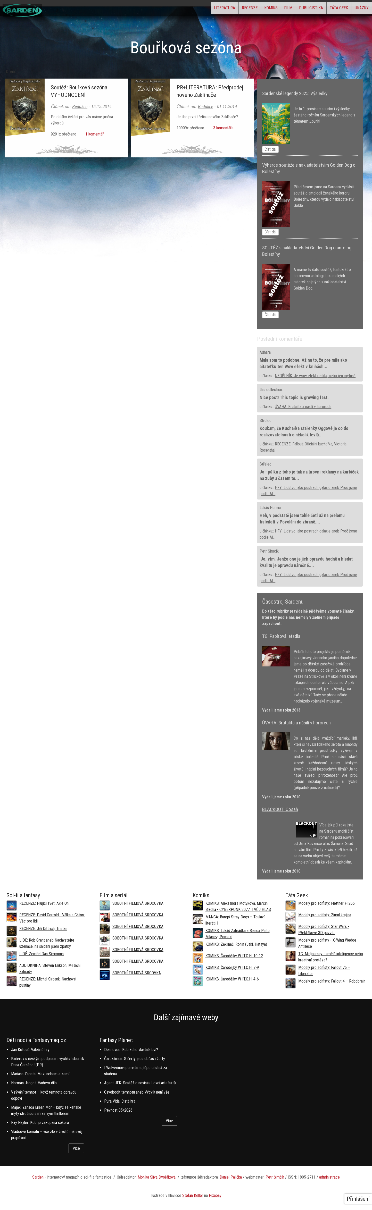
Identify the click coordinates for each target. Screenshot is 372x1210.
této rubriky (278, 611)
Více (76, 1148)
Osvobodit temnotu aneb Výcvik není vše (136, 1092)
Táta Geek (328, 9)
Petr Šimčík (275, 1177)
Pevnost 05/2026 (118, 1110)
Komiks (240, 9)
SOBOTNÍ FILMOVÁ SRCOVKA (136, 972)
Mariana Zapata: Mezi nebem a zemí (40, 1073)
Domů (11, 71)
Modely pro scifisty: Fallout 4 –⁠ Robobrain (331, 981)
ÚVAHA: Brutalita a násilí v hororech (303, 406)
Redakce (79, 106)
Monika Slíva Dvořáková (157, 1177)
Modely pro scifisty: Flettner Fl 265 (326, 903)
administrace (329, 1177)
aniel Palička (232, 1177)
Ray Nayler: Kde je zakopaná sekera (40, 1122)
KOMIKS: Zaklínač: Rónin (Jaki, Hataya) (236, 944)
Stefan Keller (192, 1195)
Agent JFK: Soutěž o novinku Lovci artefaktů (140, 1082)
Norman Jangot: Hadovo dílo (34, 1082)
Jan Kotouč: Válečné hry (30, 1049)
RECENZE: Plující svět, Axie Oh (44, 903)
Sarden (38, 1177)
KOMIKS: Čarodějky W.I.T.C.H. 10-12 (234, 955)
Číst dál (270, 149)
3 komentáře (222, 127)
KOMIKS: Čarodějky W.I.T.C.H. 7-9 (232, 967)
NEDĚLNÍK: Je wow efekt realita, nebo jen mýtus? (315, 375)
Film (264, 9)
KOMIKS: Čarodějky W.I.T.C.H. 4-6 (232, 979)
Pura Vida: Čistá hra (119, 1101)
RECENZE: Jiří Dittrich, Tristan (43, 928)
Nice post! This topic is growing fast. (294, 397)
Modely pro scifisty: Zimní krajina (324, 914)
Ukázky (358, 9)
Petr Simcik (269, 551)
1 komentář (93, 134)
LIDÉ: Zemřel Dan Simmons (41, 953)
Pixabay (215, 1195)
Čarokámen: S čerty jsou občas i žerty (134, 1058)
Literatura (180, 9)
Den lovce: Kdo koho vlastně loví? (131, 1049)
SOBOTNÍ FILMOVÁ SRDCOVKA (137, 903)
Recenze (212, 9)
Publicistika (294, 9)
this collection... (272, 389)
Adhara (265, 352)
